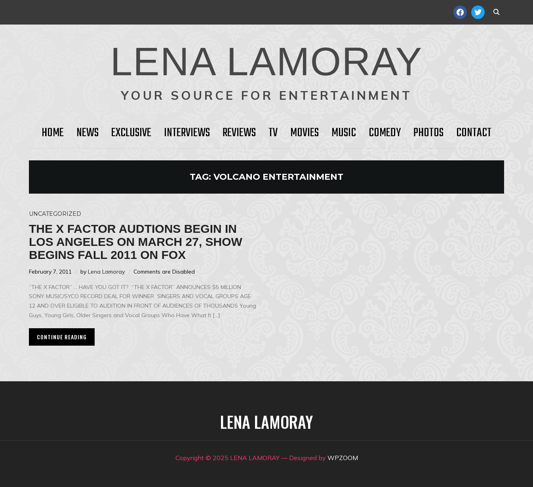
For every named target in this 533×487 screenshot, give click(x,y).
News (87, 133)
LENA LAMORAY (266, 61)
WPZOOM (342, 458)
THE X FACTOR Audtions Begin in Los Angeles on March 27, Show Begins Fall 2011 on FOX (135, 241)
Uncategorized (55, 213)
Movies (304, 133)
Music (343, 133)
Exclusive (131, 133)
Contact (473, 133)
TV (273, 133)
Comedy (385, 133)
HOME (53, 133)
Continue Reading (62, 337)
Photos (428, 133)
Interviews (187, 133)
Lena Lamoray (106, 271)
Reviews (239, 133)
